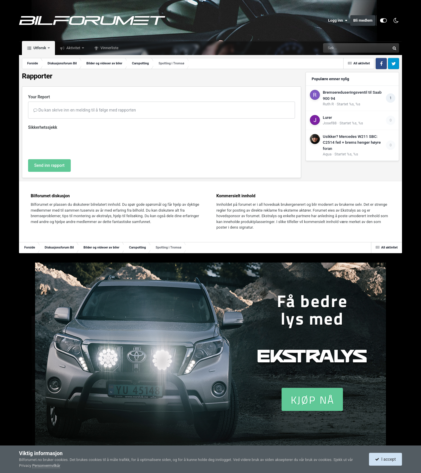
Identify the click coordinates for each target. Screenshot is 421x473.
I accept (385, 459)
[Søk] (342, 48)
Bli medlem (362, 20)
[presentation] (72, 143)
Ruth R (328, 104)
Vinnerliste (109, 48)
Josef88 (330, 123)
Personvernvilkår (46, 465)
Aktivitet (73, 48)
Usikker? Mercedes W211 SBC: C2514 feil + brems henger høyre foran (352, 142)
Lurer (327, 117)
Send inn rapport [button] (49, 165)
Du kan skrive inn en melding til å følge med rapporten (84, 110)
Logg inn (337, 20)
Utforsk (39, 48)
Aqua (327, 154)
